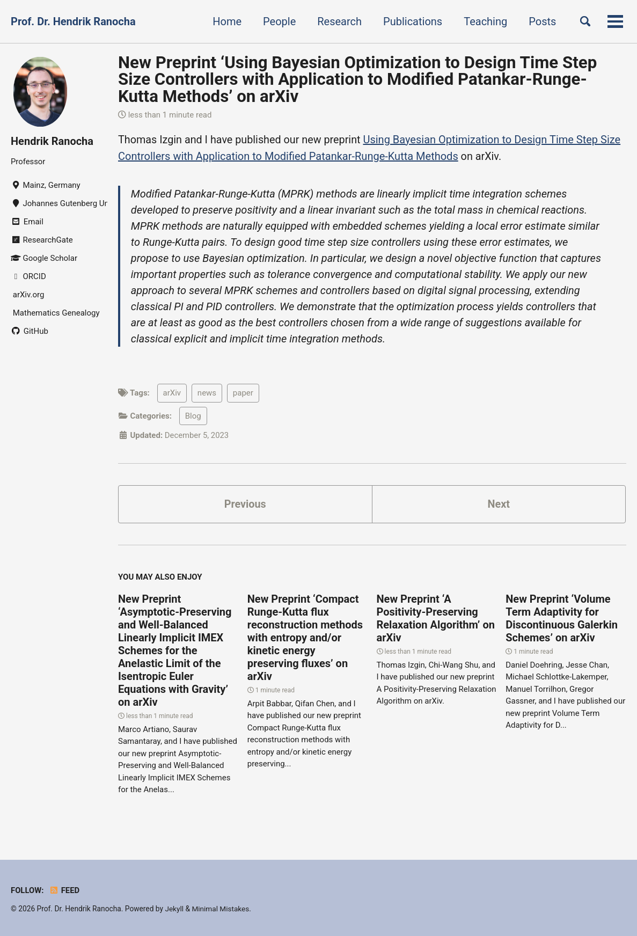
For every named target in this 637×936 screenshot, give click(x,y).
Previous (245, 504)
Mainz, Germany (45, 185)
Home (225, 21)
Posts (540, 21)
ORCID (28, 276)
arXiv (172, 393)
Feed (64, 890)
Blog (193, 415)
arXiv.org (27, 294)
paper (243, 393)
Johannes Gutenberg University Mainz (59, 203)
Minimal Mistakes (221, 908)
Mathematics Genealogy (55, 313)
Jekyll (174, 908)
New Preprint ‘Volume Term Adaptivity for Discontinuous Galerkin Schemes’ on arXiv (562, 618)
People (277, 21)
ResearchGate (42, 240)
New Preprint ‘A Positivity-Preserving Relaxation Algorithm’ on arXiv (436, 618)
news (206, 393)
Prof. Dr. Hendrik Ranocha (73, 21)
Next (498, 504)
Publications (411, 21)
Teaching (484, 21)
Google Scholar (44, 258)
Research (338, 21)
